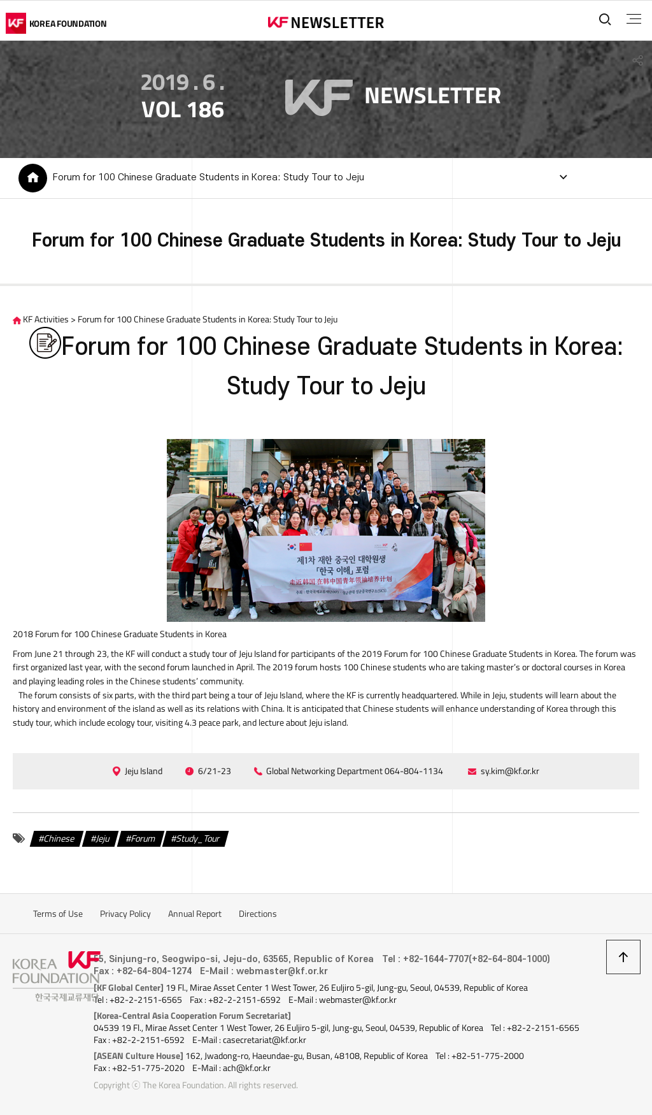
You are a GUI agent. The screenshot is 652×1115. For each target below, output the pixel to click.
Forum (143, 841)
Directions (258, 916)
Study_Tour (198, 841)
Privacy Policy (125, 916)
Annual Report (195, 916)
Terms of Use (58, 916)
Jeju (102, 841)
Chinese (60, 841)
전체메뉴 (632, 19)
